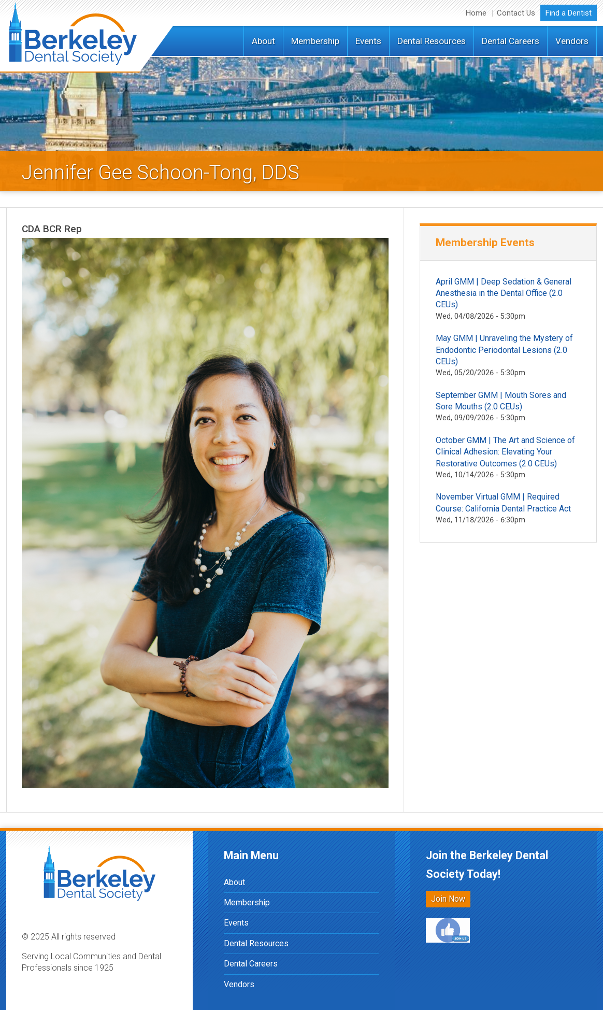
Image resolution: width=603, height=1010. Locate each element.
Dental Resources (431, 41)
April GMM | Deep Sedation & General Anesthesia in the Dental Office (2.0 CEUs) (503, 293)
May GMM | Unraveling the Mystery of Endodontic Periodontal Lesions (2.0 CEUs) (504, 349)
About (263, 41)
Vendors (571, 41)
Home (476, 13)
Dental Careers (510, 41)
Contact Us (516, 13)
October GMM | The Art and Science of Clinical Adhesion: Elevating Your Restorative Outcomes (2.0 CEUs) (505, 451)
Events (368, 41)
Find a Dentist (568, 13)
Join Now (448, 899)
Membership (315, 41)
